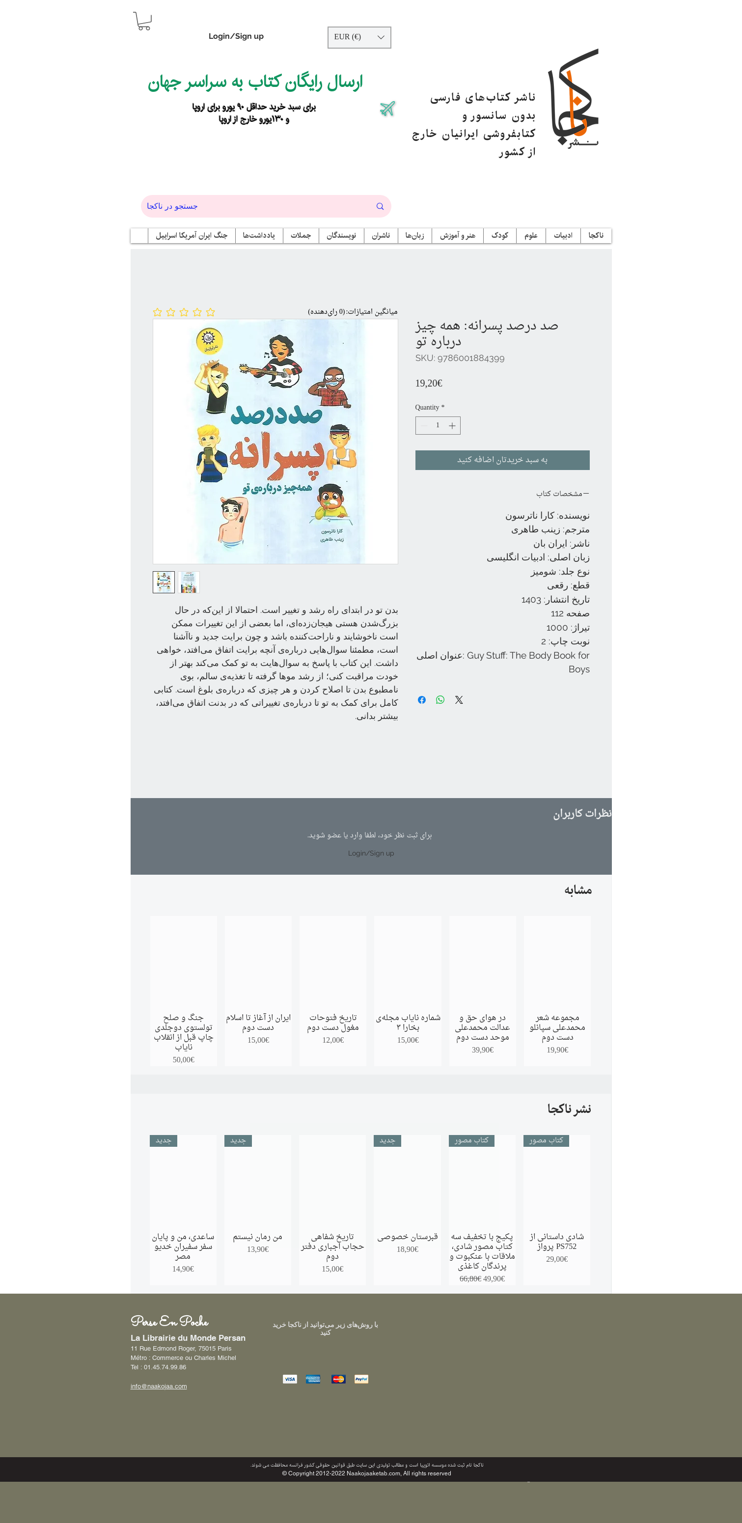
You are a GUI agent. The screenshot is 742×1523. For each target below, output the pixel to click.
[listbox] (359, 38)
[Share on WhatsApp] (440, 700)
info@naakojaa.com (159, 1386)
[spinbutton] (438, 425)
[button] (144, 21)
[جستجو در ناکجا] (252, 206)
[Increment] (453, 425)
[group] (370, 991)
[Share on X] (459, 700)
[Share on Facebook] (422, 700)
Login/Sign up (236, 36)
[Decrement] (423, 425)
